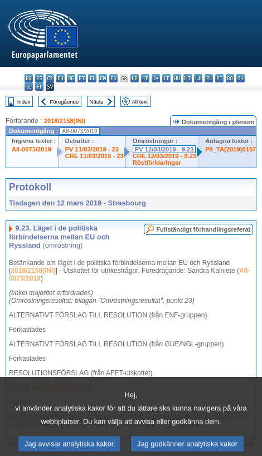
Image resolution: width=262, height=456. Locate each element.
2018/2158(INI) (65, 120)
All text (140, 102)
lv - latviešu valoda (156, 78)
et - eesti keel (81, 78)
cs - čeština (50, 78)
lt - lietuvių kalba (166, 78)
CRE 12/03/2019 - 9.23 (164, 156)
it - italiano (145, 78)
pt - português (219, 78)
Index (23, 102)
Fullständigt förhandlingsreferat (203, 229)
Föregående (64, 102)
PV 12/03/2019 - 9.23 (164, 149)
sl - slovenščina (29, 86)
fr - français (113, 78)
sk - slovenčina (240, 78)
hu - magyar (177, 78)
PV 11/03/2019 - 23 (92, 149)
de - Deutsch (71, 78)
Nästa (97, 102)
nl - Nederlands (198, 78)
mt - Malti (187, 78)
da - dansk (60, 78)
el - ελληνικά (92, 78)
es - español (39, 78)
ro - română (230, 78)
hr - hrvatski (134, 78)
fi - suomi (39, 86)
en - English (103, 78)
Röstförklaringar (157, 162)
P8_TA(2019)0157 (230, 149)
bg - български (29, 78)
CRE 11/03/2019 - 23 (94, 156)
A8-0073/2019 (31, 149)
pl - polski (209, 78)
